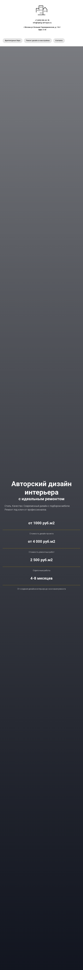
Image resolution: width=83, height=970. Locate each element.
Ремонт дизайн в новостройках (38, 40)
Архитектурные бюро (12, 40)
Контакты (59, 40)
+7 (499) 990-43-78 (42, 20)
